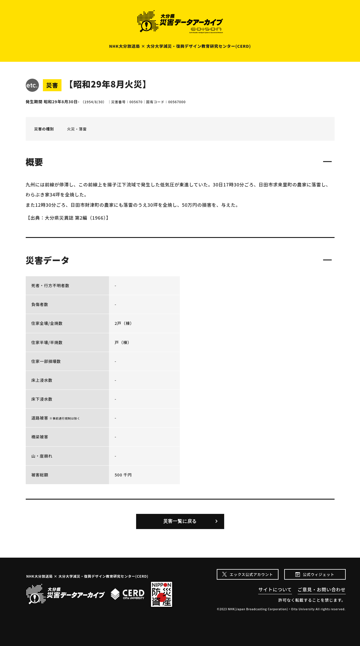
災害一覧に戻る (180, 521)
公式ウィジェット (318, 574)
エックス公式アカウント (251, 574)
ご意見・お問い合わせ (322, 589)
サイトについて (275, 589)
